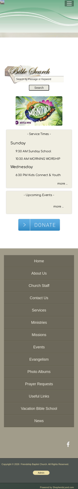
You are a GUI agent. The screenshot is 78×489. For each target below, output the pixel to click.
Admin (41, 472)
